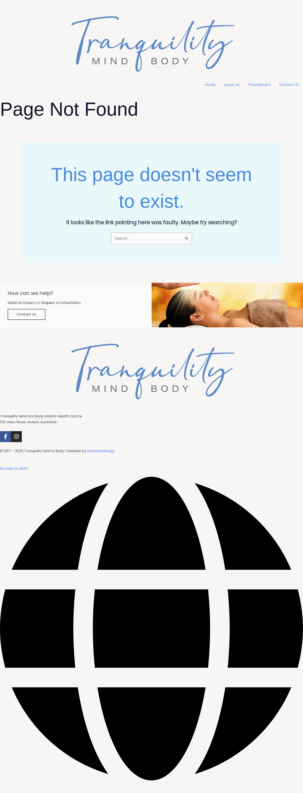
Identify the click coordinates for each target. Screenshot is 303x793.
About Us (232, 84)
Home (210, 84)
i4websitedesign (101, 450)
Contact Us (289, 84)
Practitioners (259, 84)
